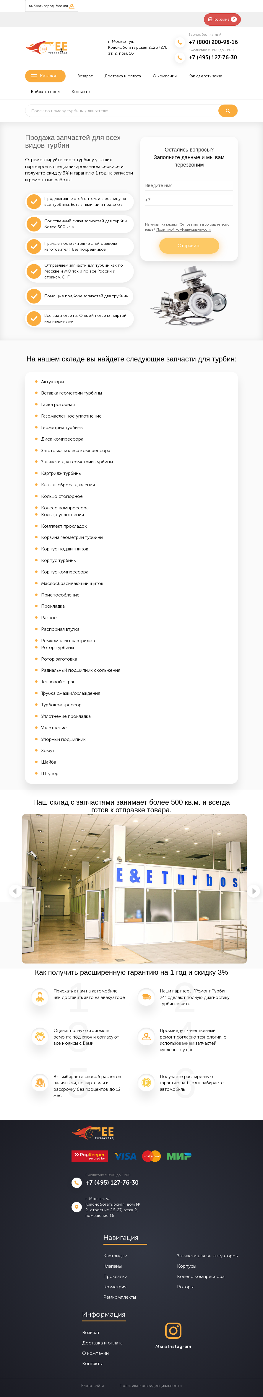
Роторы (185, 1287)
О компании (165, 76)
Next (253, 891)
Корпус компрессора (64, 572)
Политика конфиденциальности (151, 1385)
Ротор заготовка (59, 659)
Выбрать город (45, 91)
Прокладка (53, 606)
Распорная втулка (60, 629)
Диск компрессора (62, 439)
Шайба (48, 762)
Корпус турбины (59, 560)
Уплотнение (54, 728)
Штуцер (50, 773)
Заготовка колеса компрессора (75, 450)
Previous (15, 891)
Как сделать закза (205, 76)
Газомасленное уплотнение (71, 416)
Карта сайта (92, 1385)
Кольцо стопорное (62, 496)
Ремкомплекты (119, 1297)
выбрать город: (51, 6)
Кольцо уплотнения (62, 514)
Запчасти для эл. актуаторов (207, 1256)
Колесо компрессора (65, 508)
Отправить (189, 245)
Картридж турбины (61, 473)
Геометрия (114, 1287)
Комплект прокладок (64, 526)
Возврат (85, 76)
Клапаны (112, 1266)
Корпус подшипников (64, 549)
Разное (49, 617)
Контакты (81, 91)
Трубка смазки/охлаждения (70, 693)
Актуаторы (52, 381)
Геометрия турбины (62, 427)
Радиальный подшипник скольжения (80, 670)
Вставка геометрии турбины (71, 393)
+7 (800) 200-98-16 (213, 42)
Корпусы (186, 1266)
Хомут (47, 750)
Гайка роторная (58, 404)
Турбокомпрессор (61, 705)
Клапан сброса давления (68, 485)
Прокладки (115, 1276)
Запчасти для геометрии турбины (77, 461)
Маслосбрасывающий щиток (72, 583)
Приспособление (60, 595)
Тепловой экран (58, 681)
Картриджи (115, 1256)
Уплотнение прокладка (66, 716)
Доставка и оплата (123, 76)
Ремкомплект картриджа (68, 640)
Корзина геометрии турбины (72, 537)
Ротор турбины (57, 647)
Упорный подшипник (63, 739)
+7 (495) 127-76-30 (213, 57)
